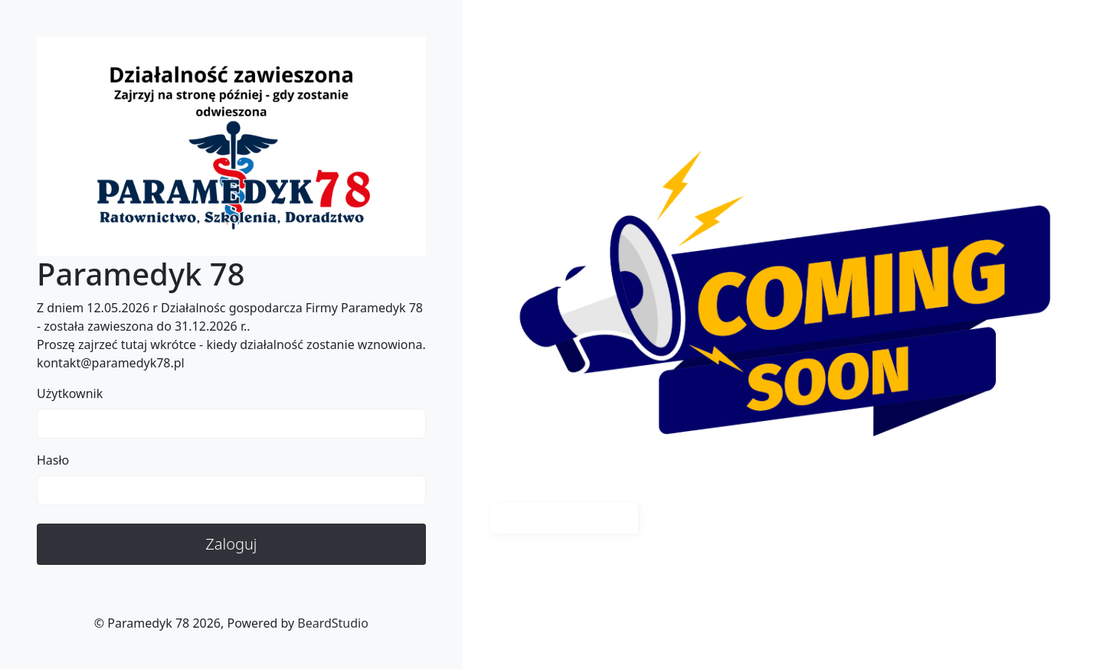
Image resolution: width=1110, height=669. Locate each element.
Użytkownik (70, 393)
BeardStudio (332, 623)
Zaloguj (231, 544)
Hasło (53, 460)
